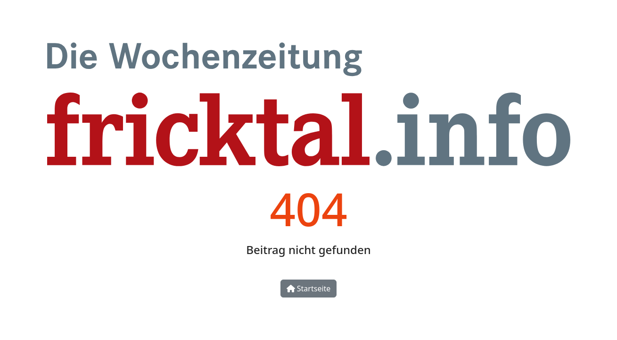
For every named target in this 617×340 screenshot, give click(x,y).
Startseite (309, 288)
